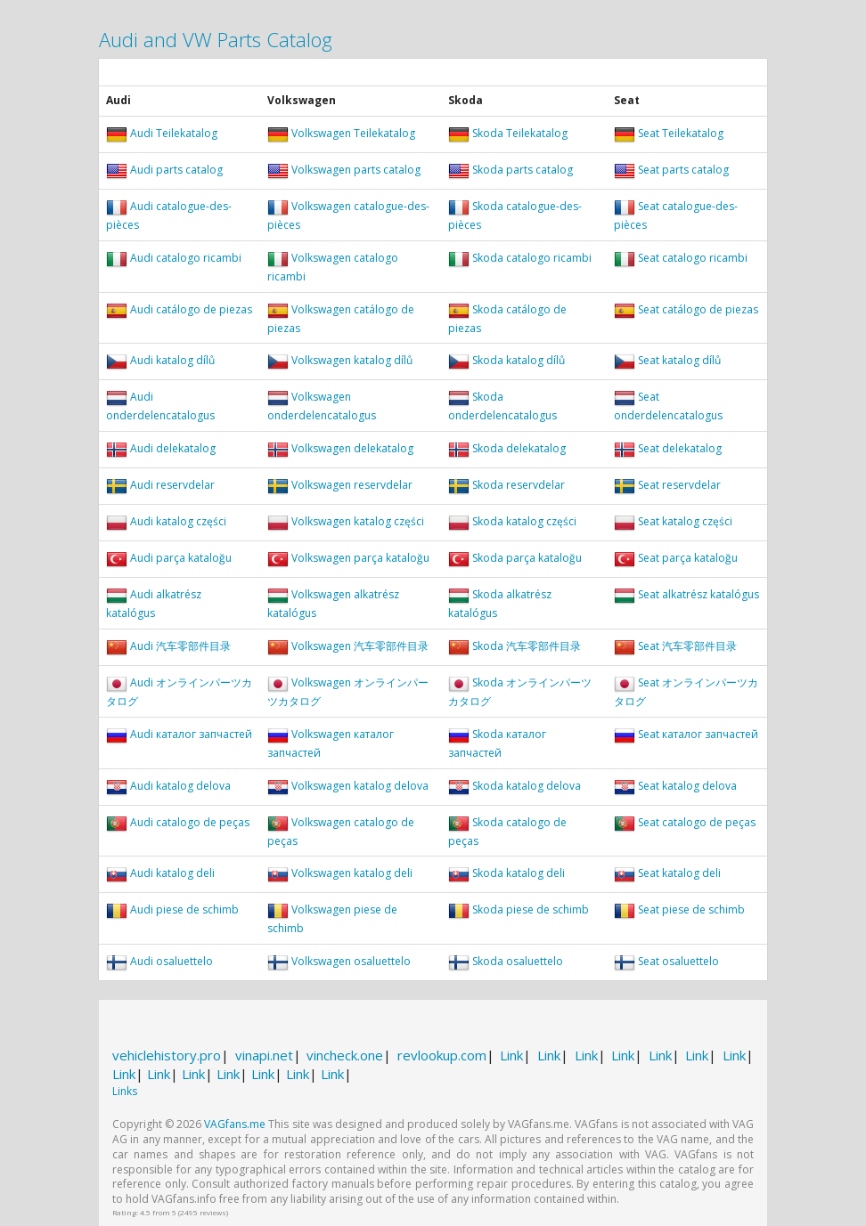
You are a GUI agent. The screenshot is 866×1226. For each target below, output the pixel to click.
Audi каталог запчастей (191, 734)
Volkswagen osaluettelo (351, 961)
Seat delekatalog (680, 448)
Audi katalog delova (180, 785)
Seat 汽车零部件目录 (687, 646)
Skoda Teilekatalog (520, 133)
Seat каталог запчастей (698, 734)
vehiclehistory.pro (166, 1055)
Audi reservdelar (172, 484)
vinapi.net (264, 1055)
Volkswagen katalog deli (352, 873)
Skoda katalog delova (526, 785)
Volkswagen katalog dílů (352, 361)
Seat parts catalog (683, 169)
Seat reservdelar (679, 484)
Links (124, 1091)
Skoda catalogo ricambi (532, 257)
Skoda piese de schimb (530, 910)
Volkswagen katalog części (357, 521)
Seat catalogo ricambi (693, 257)
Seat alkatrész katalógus (698, 594)
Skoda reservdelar (518, 484)
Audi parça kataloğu (181, 557)
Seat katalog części (685, 521)
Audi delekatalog (173, 448)
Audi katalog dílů (172, 361)
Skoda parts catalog (522, 169)
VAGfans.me (235, 1124)
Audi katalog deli (172, 873)
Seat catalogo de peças (697, 822)
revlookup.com (441, 1055)
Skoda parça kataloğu (527, 557)
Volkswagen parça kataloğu (360, 557)
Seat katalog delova (687, 785)
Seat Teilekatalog (680, 133)
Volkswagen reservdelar (352, 484)
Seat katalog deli (679, 873)
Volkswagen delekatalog (352, 448)
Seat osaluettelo (678, 961)
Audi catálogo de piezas (191, 309)
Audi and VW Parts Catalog (215, 39)
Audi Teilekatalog (173, 133)
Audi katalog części (178, 521)
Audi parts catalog (176, 169)
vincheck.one (344, 1055)
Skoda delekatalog (519, 448)
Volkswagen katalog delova (360, 785)
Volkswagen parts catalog (356, 169)
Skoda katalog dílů (518, 361)
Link (511, 1055)
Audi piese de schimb (184, 910)
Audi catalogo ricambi (185, 257)
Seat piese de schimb (691, 910)
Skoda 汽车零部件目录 (526, 646)
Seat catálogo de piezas (698, 309)
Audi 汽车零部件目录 (180, 646)
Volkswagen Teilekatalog (353, 133)
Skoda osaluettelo (517, 961)
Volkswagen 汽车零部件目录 (360, 646)
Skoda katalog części (524, 521)
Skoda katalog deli (518, 873)
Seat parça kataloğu (688, 557)
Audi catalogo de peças (189, 822)
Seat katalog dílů (679, 361)
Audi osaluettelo (171, 961)
